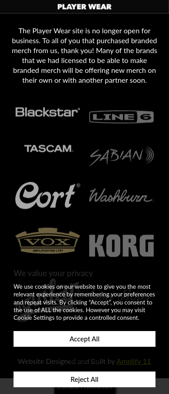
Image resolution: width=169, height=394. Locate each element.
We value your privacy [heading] (53, 273)
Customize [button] (84, 359)
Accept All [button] (84, 339)
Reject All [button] (85, 379)
